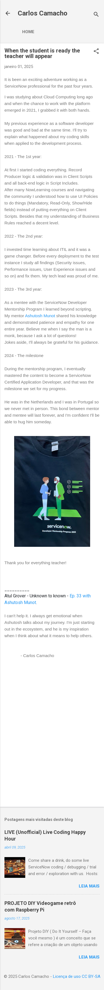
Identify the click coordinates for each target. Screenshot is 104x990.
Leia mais (89, 886)
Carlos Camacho (42, 13)
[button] (96, 52)
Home (28, 31)
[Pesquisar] (96, 15)
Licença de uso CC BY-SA (76, 976)
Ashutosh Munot (40, 315)
